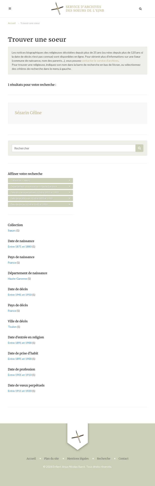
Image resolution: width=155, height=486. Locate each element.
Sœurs (12, 230)
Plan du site (51, 457)
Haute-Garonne (18, 278)
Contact (123, 457)
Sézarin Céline (28, 112)
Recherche (103, 457)
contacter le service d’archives (100, 60)
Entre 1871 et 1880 (20, 246)
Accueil (12, 23)
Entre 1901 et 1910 (20, 374)
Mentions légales (78, 457)
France (12, 262)
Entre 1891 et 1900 (20, 342)
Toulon (12, 326)
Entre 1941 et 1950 (20, 294)
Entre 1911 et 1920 (20, 390)
